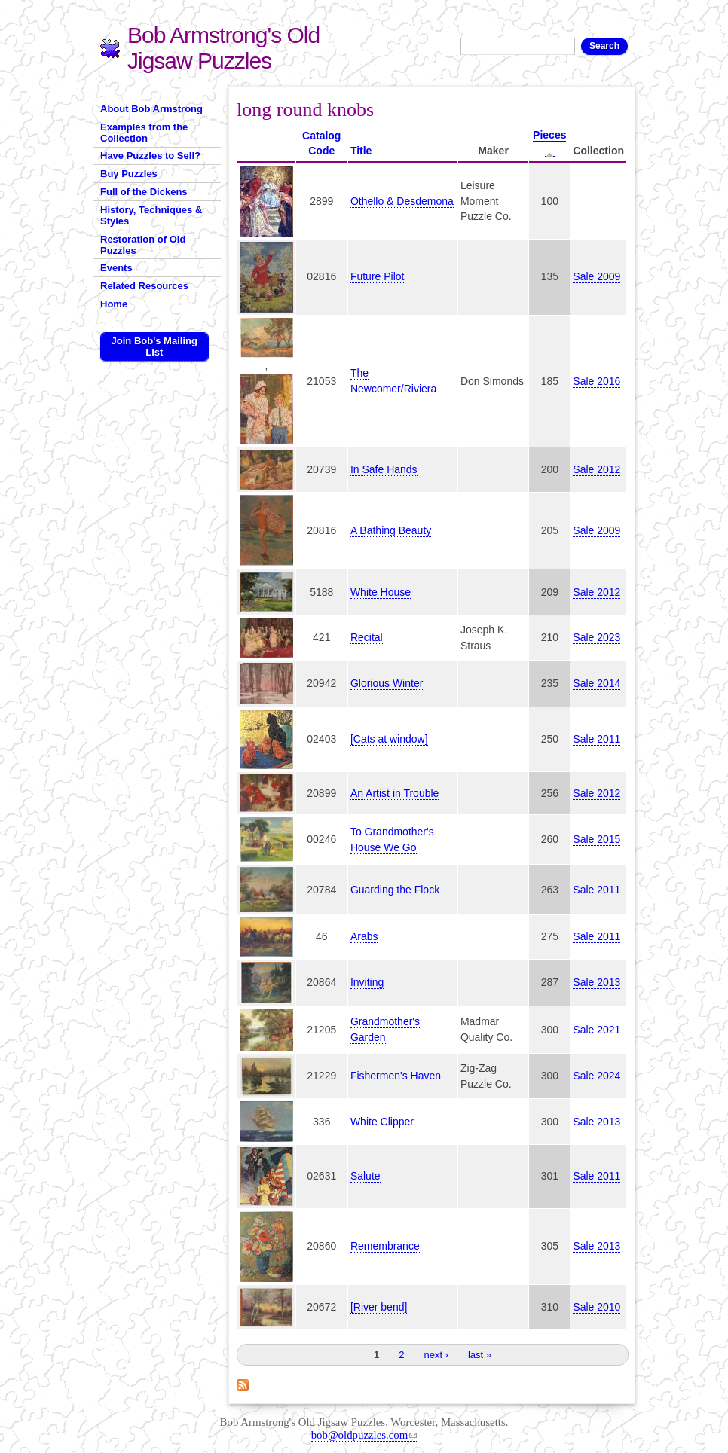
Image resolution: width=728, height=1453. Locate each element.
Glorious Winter (386, 683)
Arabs (364, 936)
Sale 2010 (596, 1307)
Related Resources (144, 286)
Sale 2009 (596, 276)
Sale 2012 (596, 469)
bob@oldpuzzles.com (364, 1435)
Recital (366, 637)
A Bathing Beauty (390, 530)
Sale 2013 (596, 982)
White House (380, 592)
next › (436, 1354)
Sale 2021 (596, 1030)
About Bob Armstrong (151, 108)
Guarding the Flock (394, 890)
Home (113, 304)
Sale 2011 (596, 739)
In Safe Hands (384, 469)
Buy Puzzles (129, 173)
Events (116, 267)
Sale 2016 (596, 381)
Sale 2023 (596, 637)
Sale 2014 (596, 683)
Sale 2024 (596, 1076)
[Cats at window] (389, 739)
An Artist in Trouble (394, 793)
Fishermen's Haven (395, 1076)
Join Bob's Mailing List (154, 346)
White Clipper (382, 1122)
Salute (365, 1176)
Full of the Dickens (144, 191)
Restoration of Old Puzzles (142, 245)
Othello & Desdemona (402, 201)
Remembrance (385, 1246)
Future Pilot (377, 276)
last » (479, 1354)
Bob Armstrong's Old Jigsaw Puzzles (223, 48)
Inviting (367, 982)
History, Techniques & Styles (151, 215)
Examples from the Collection (144, 132)
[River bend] (378, 1307)
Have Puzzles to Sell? (150, 155)
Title (361, 151)
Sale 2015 (596, 839)
